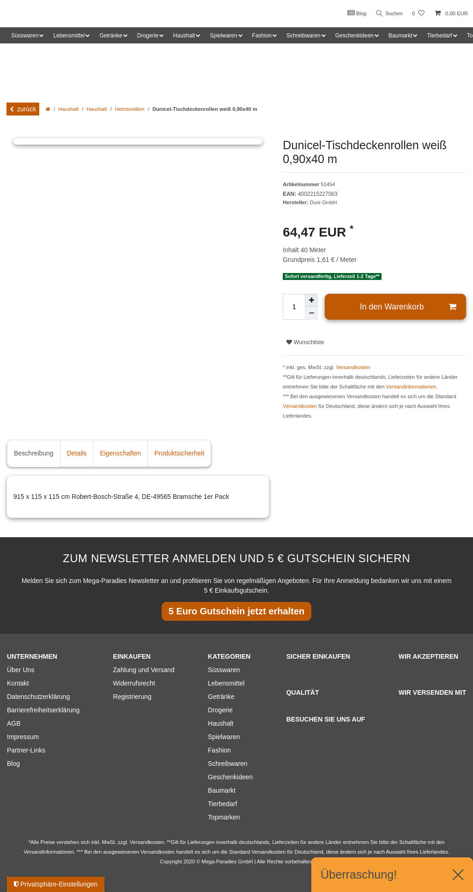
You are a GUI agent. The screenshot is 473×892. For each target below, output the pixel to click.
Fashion (219, 750)
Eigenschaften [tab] (120, 453)
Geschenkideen (230, 777)
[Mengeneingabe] (294, 307)
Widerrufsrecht (134, 683)
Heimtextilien (130, 109)
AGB (14, 723)
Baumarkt (222, 790)
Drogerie (220, 710)
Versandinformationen (411, 386)
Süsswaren (224, 670)
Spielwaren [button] (223, 35)
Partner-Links (26, 750)
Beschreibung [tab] (34, 453)
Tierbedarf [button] (439, 35)
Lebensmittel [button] (69, 35)
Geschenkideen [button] (354, 35)
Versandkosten (353, 367)
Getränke (221, 696)
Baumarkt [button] (400, 35)
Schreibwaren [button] (303, 35)
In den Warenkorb (408, 307)
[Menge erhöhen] (311, 300)
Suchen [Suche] (388, 14)
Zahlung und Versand (144, 670)
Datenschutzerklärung (38, 696)
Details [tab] (77, 453)
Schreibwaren (228, 763)
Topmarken (224, 817)
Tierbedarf (222, 803)
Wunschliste (305, 342)
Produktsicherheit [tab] (179, 453)
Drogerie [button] (147, 35)
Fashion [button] (262, 35)
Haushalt (68, 109)
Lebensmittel (226, 683)
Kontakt (18, 683)
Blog (354, 13)
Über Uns (20, 670)
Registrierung (132, 696)
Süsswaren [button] (24, 35)
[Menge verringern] (311, 313)
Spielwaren (224, 736)
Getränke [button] (110, 35)
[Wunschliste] (418, 13)
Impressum (23, 736)
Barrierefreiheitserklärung (43, 710)
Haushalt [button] (184, 35)
